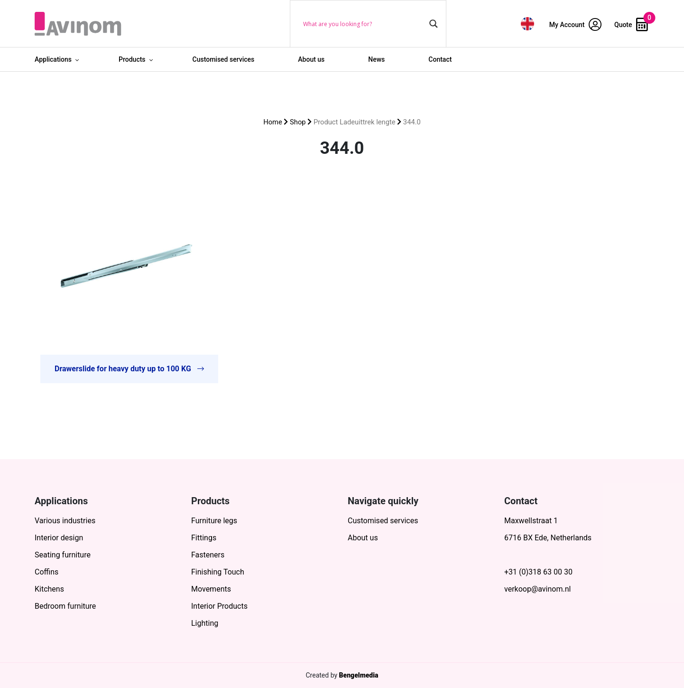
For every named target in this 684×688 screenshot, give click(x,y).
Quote (631, 24)
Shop (298, 122)
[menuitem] (527, 23)
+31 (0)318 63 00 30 (538, 571)
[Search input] (364, 23)
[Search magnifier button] (433, 23)
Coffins (46, 571)
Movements (211, 589)
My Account (575, 24)
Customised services (224, 59)
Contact (440, 59)
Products (132, 59)
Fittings (203, 537)
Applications (53, 59)
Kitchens (49, 589)
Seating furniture (63, 554)
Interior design (59, 537)
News (376, 59)
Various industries (65, 520)
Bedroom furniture (65, 606)
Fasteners (207, 554)
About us (311, 59)
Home (272, 122)
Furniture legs (214, 520)
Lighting (204, 623)
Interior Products (219, 606)
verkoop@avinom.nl (537, 589)
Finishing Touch (217, 571)
